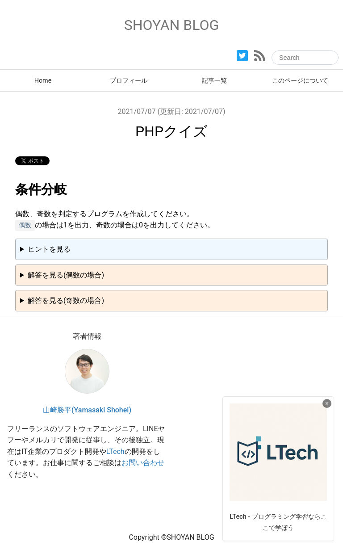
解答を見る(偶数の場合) (66, 275)
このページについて (300, 80)
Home (43, 80)
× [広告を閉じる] (327, 403)
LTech (115, 451)
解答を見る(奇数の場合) (66, 300)
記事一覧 (214, 80)
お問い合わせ (142, 462)
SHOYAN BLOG (171, 25)
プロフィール (128, 80)
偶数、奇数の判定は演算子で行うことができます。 (171, 252)
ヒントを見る (49, 249)
